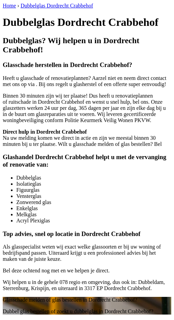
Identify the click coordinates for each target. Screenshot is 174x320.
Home (9, 6)
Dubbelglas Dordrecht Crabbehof (56, 6)
